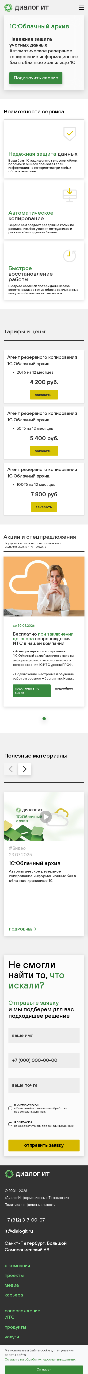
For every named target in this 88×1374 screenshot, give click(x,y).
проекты (14, 1275)
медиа (12, 1285)
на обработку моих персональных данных (43, 1125)
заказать (43, 395)
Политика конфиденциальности (30, 1205)
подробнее (64, 688)
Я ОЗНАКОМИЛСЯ (47, 1108)
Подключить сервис (36, 77)
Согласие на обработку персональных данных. (40, 1359)
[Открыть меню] (81, 8)
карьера (14, 1294)
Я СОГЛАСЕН (43, 1124)
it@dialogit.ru (19, 1231)
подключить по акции (27, 691)
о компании (17, 1265)
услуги (12, 1336)
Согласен (44, 1369)
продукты (15, 1327)
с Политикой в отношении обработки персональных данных (40, 1110)
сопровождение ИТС (22, 1314)
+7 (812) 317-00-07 (25, 1220)
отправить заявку (44, 1145)
